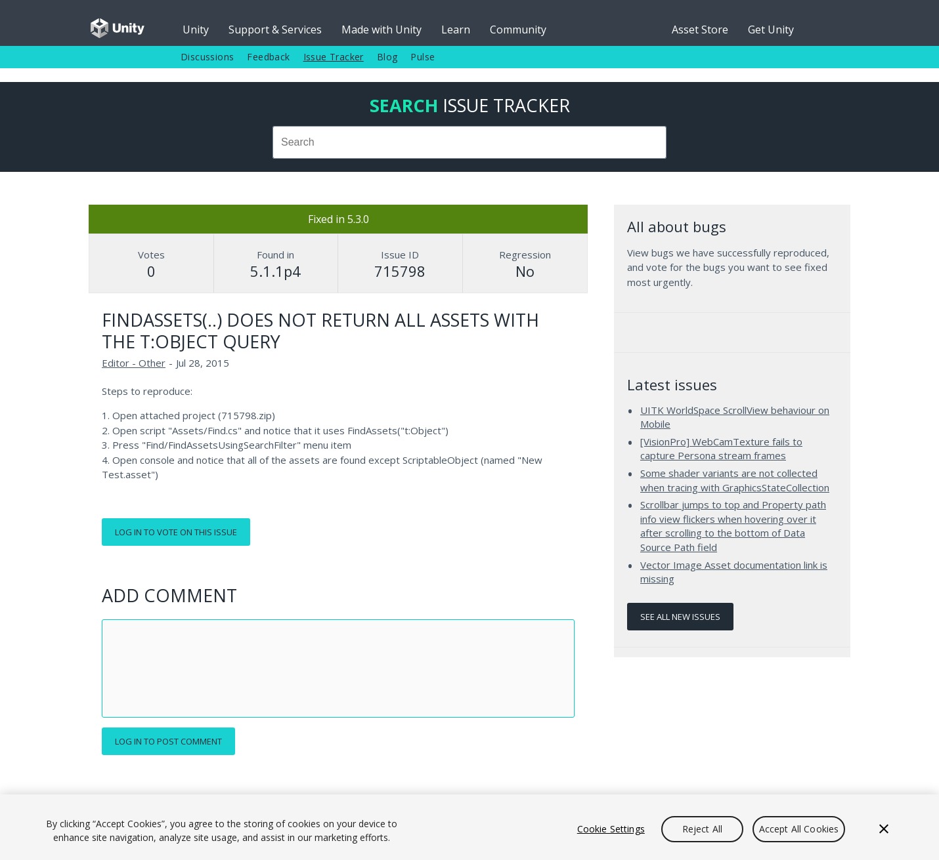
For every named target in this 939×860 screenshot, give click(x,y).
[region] (469, 827)
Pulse (422, 57)
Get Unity (771, 29)
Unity (196, 29)
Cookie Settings (611, 829)
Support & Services (275, 29)
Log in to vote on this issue (176, 532)
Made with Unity (381, 29)
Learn (455, 29)
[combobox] (469, 142)
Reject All (702, 829)
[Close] (884, 829)
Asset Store (700, 29)
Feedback (268, 57)
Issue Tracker (333, 57)
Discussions (207, 57)
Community (518, 29)
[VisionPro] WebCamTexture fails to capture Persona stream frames (721, 448)
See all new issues (680, 617)
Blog (387, 57)
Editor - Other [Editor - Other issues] (133, 362)
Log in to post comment (168, 741)
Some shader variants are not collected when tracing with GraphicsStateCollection (734, 480)
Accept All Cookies (799, 829)
